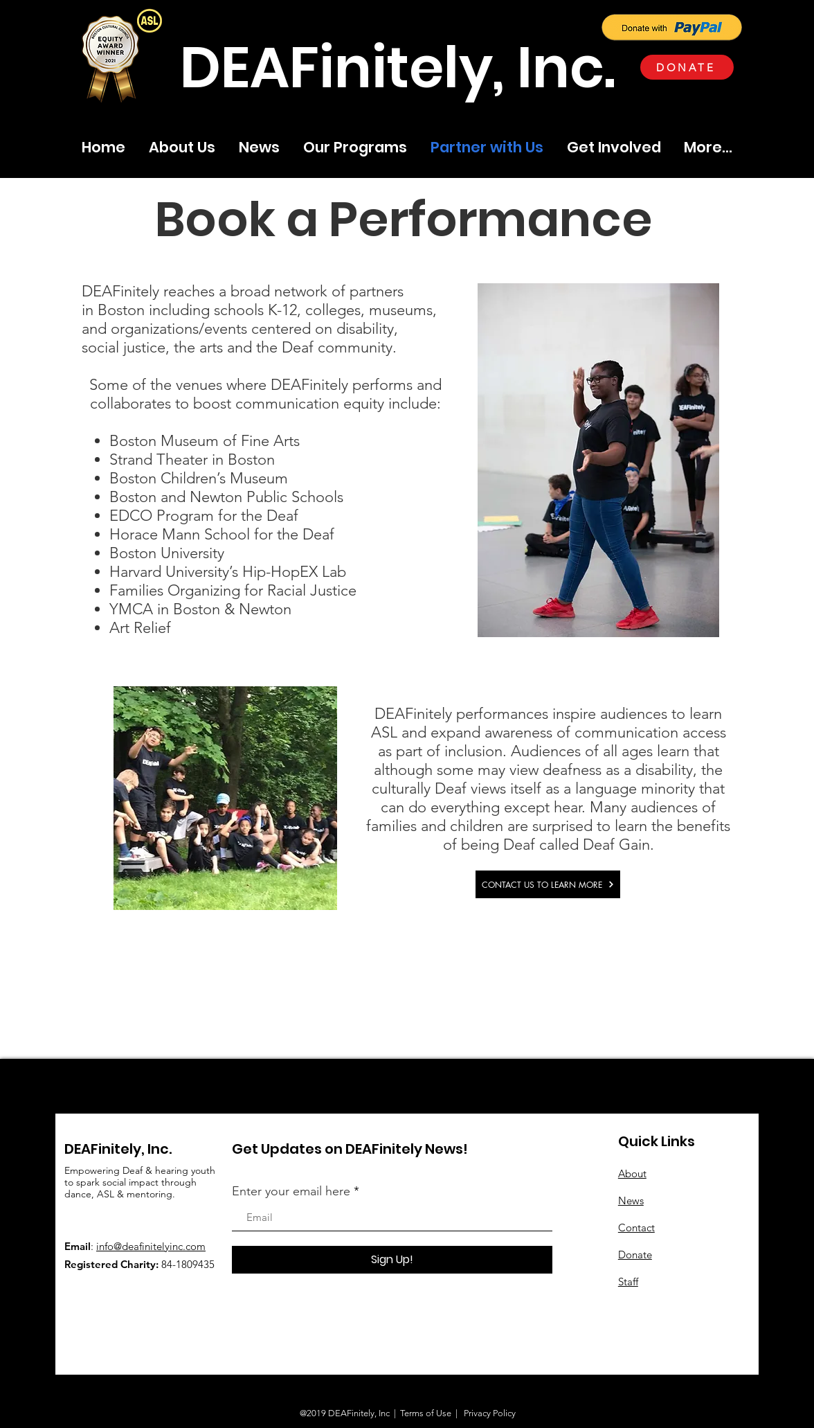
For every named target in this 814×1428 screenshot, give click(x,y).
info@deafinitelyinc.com (151, 1246)
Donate (635, 1254)
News (631, 1200)
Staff (628, 1281)
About (632, 1173)
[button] (149, 20)
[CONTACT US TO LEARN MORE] (548, 884)
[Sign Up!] (392, 1260)
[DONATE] (687, 67)
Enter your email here (291, 1191)
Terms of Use (425, 1413)
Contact (636, 1227)
